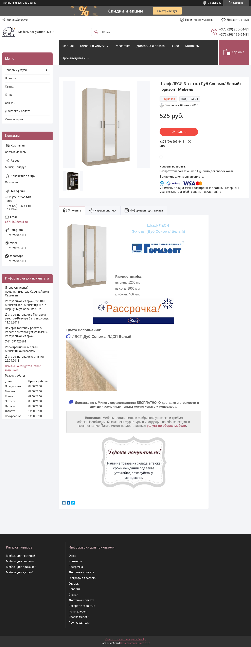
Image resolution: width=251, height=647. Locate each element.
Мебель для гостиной (20, 555)
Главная (68, 46)
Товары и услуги (92, 46)
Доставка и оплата (151, 46)
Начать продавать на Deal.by (19, 2)
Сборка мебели (79, 617)
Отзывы (10, 103)
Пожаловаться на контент (135, 643)
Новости (10, 78)
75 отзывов (214, 2)
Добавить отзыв (238, 19)
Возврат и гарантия (82, 605)
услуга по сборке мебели (166, 425)
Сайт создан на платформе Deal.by (125, 639)
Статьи (10, 86)
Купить (181, 131)
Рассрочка (122, 46)
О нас (175, 46)
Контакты (192, 46)
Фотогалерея (14, 119)
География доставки (82, 578)
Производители (73, 58)
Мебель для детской (20, 572)
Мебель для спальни (20, 561)
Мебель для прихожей (21, 566)
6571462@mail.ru (16, 221)
